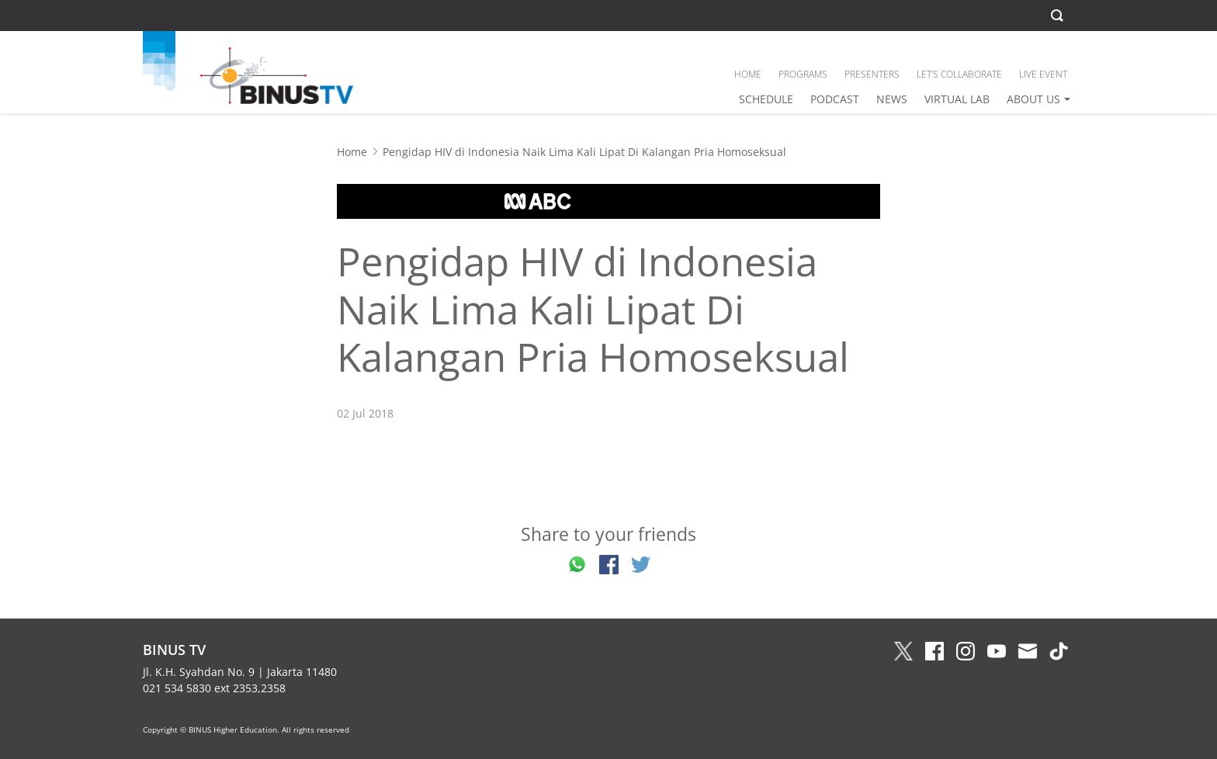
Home (352, 151)
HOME (747, 74)
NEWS (891, 99)
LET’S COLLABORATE (959, 74)
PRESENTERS (872, 74)
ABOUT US (1033, 99)
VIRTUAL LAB (957, 99)
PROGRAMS (802, 74)
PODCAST (834, 99)
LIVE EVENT (1043, 74)
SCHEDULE (766, 99)
